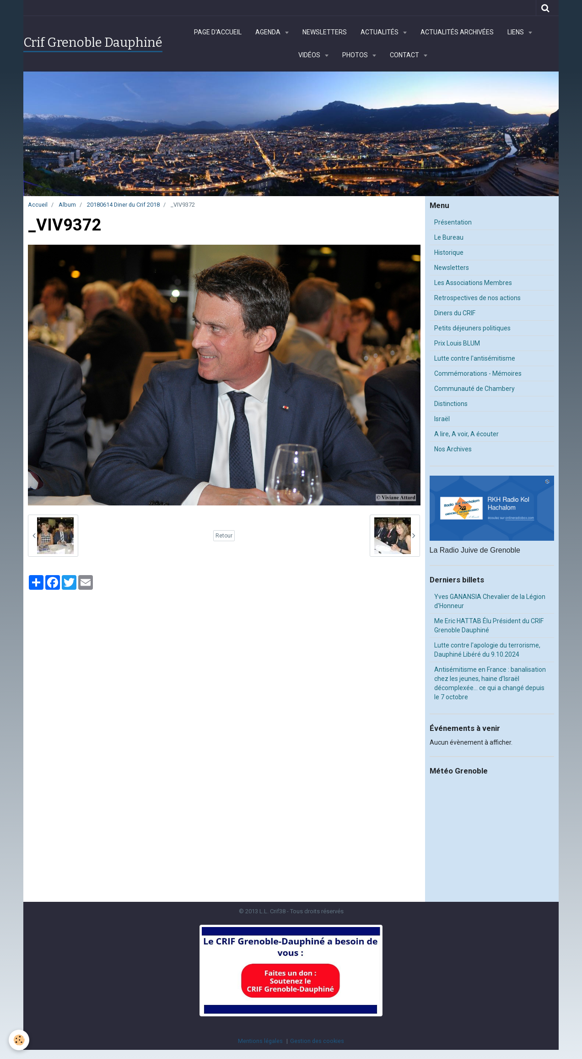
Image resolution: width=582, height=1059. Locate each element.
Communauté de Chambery (474, 388)
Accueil (38, 204)
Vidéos (310, 55)
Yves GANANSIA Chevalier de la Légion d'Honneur (489, 601)
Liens (516, 32)
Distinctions (451, 403)
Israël (442, 419)
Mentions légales (260, 1040)
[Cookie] (19, 1040)
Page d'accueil (218, 32)
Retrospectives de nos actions (477, 298)
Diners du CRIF (454, 313)
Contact (405, 55)
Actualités (380, 32)
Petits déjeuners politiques (472, 328)
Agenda (268, 32)
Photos (355, 55)
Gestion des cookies (317, 1040)
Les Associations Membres (473, 282)
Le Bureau (448, 237)
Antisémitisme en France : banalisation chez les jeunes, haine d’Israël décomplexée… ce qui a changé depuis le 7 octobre (490, 683)
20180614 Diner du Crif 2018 (123, 204)
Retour (224, 535)
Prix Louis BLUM (457, 343)
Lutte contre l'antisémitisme (474, 358)
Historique (448, 252)
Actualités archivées (457, 32)
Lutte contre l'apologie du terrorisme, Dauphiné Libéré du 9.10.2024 (487, 650)
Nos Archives (453, 449)
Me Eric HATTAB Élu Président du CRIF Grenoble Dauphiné (489, 625)
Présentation (453, 222)
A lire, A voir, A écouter (466, 434)
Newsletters (324, 32)
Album (67, 204)
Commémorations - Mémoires (478, 373)
